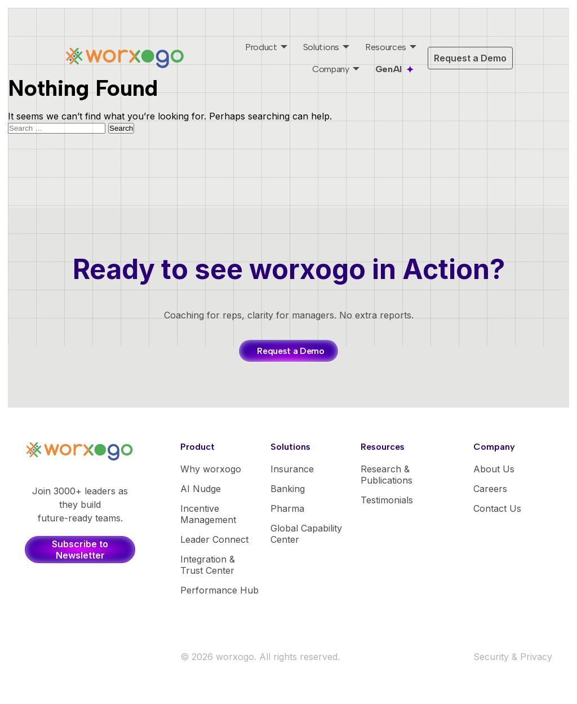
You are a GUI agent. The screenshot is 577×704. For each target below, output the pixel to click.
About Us (493, 469)
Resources (385, 47)
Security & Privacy (512, 656)
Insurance (292, 469)
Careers (490, 488)
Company (330, 69)
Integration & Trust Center (207, 565)
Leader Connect (214, 539)
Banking (287, 488)
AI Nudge (200, 488)
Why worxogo (210, 469)
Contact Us (497, 508)
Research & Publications (386, 474)
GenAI (388, 69)
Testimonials (387, 500)
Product (261, 47)
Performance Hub (219, 590)
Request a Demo (470, 58)
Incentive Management (208, 514)
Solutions (321, 47)
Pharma (287, 508)
